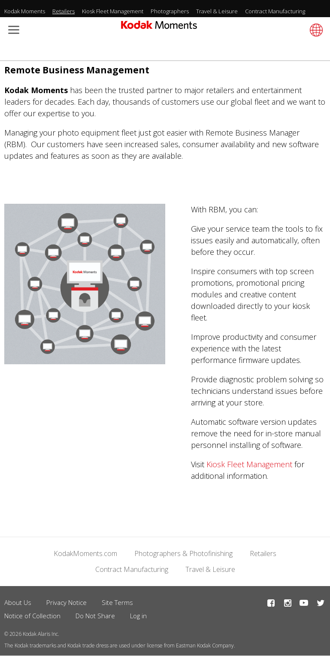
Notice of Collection (32, 615)
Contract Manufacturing (275, 11)
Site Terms (117, 602)
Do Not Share (95, 615)
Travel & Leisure (217, 11)
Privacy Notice (66, 602)
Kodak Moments (24, 11)
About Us (17, 602)
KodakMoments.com (85, 553)
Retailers (63, 11)
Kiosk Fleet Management (112, 11)
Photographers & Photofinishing (183, 553)
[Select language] (315, 30)
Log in (138, 615)
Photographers (170, 11)
